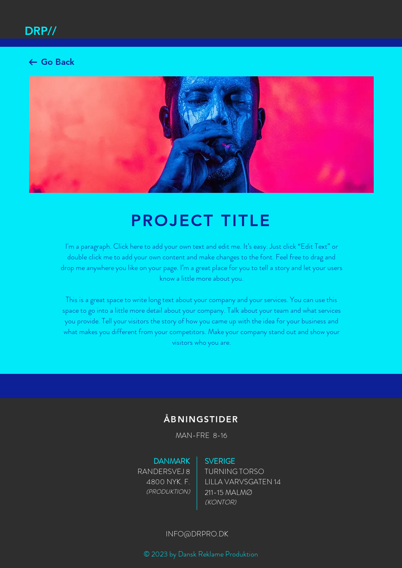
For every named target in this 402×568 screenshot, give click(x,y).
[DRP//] (41, 31)
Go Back (57, 62)
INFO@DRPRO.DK (197, 534)
